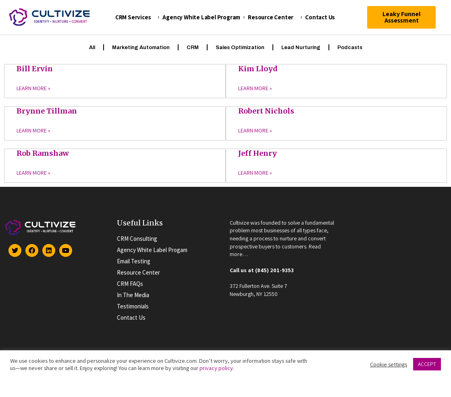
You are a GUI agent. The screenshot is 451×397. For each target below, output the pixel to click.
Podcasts (349, 47)
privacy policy (216, 368)
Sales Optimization (240, 47)
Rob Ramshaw (43, 152)
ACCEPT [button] (427, 364)
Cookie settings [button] (388, 364)
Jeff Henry (257, 152)
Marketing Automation (141, 47)
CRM (193, 47)
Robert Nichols (266, 110)
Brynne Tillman (47, 110)
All (92, 47)
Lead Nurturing (300, 47)
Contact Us (322, 17)
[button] (401, 17)
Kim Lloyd (258, 68)
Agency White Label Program (201, 17)
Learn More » (33, 88)
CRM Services (135, 17)
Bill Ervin (35, 68)
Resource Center (272, 17)
